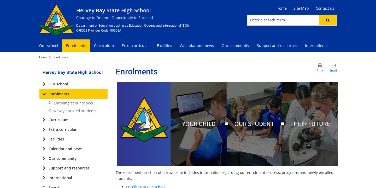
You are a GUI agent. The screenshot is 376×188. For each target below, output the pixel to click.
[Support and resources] (44, 168)
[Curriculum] (44, 120)
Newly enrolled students (75, 110)
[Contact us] (325, 8)
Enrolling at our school (73, 103)
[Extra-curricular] (44, 129)
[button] (328, 20)
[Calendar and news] (44, 149)
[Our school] (44, 84)
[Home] (281, 8)
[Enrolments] (44, 94)
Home (43, 57)
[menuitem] (48, 45)
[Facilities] (44, 139)
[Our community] (44, 158)
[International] (44, 178)
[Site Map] (301, 8)
